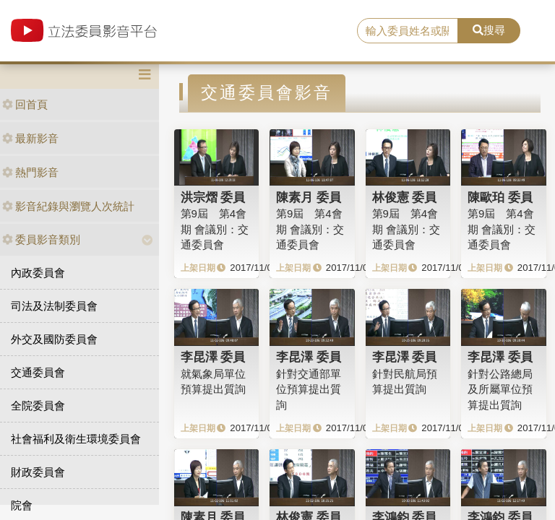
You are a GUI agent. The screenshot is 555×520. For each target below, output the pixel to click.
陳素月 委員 (308, 197)
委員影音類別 (41, 239)
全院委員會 (38, 405)
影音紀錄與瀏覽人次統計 (68, 206)
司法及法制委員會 (54, 306)
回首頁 (25, 104)
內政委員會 (38, 272)
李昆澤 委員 (213, 356)
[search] (407, 31)
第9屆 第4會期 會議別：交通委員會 (215, 229)
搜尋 (489, 30)
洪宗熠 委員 (213, 197)
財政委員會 (38, 472)
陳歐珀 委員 (500, 197)
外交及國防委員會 (54, 339)
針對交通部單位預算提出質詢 (308, 389)
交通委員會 (38, 372)
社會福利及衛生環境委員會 (76, 439)
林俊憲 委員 (404, 197)
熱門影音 (30, 172)
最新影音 (30, 138)
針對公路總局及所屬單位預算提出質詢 (500, 389)
